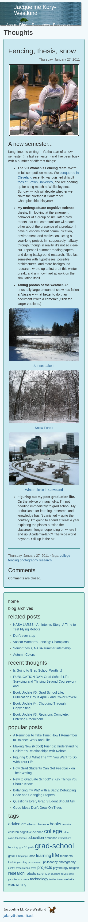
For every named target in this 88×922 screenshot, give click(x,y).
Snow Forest (44, 428)
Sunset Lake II (44, 366)
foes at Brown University (35, 182)
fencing (13, 560)
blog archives (20, 608)
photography (29, 560)
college (65, 555)
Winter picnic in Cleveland (44, 490)
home (13, 601)
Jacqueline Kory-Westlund (35, 10)
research (45, 560)
